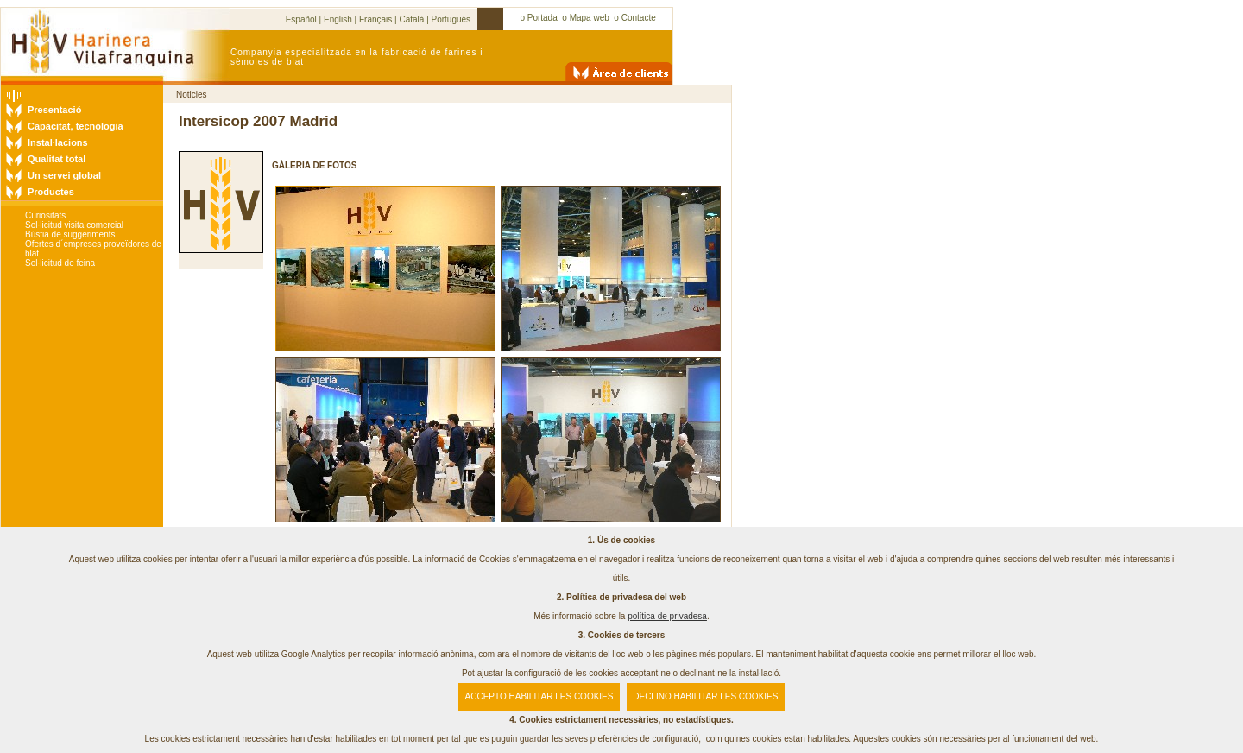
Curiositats (45, 215)
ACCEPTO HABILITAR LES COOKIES (539, 696)
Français (375, 19)
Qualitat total (56, 159)
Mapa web (589, 17)
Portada (542, 17)
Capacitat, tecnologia (75, 126)
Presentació (54, 109)
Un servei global (64, 175)
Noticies (191, 94)
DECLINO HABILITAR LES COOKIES (705, 696)
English (338, 19)
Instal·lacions (58, 142)
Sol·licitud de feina (60, 263)
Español (301, 19)
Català (411, 19)
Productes (51, 192)
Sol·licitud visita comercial (74, 225)
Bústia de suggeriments (70, 234)
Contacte (639, 17)
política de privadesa (667, 616)
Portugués (451, 19)
